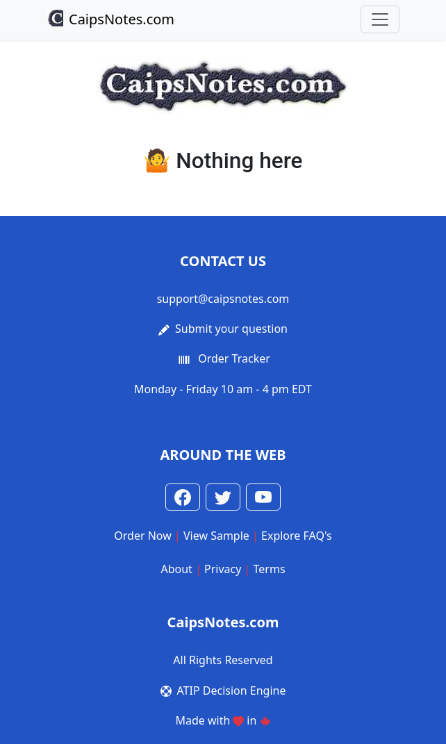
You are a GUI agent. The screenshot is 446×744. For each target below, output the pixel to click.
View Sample (216, 535)
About (176, 569)
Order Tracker (234, 358)
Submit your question (231, 328)
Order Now (143, 535)
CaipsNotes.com (110, 19)
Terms (270, 569)
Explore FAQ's (296, 535)
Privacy (222, 569)
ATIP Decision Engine (231, 690)
